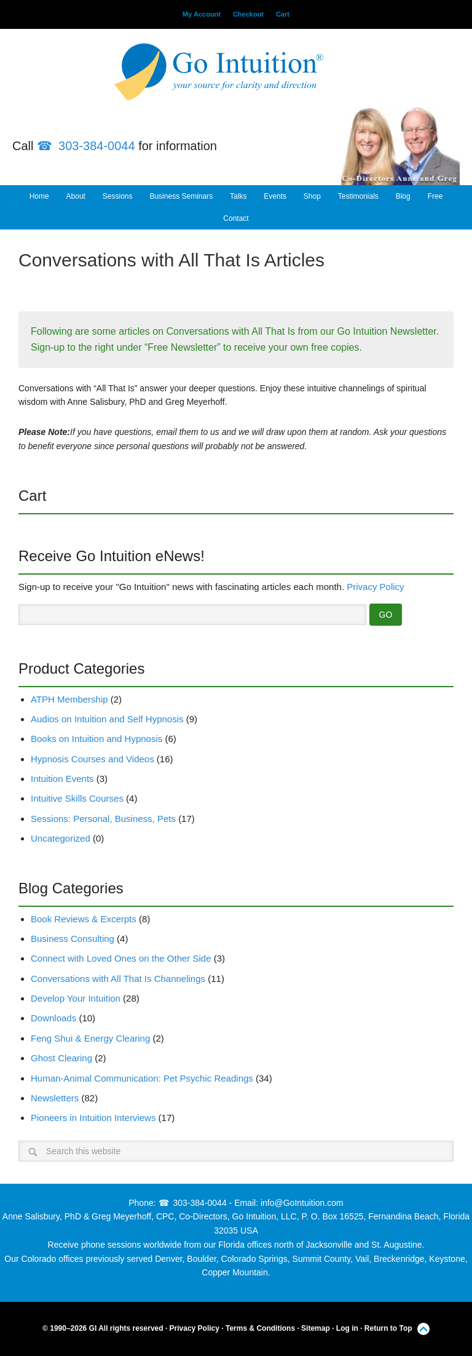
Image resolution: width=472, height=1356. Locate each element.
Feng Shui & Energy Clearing (90, 1038)
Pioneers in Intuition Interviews (93, 1117)
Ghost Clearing (61, 1058)
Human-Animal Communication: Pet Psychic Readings (142, 1078)
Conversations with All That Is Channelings (118, 978)
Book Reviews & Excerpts (83, 919)
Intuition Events (62, 778)
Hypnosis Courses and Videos (92, 759)
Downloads (53, 1018)
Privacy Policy (375, 586)
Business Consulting (72, 938)
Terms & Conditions (260, 1328)
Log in (347, 1328)
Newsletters (55, 1098)
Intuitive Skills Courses (77, 798)
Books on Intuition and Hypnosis (96, 738)
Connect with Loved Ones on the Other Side (121, 958)
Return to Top (388, 1328)
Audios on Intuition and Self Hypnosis (107, 719)
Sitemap (315, 1328)
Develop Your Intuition (75, 998)
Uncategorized (60, 838)
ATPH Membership (69, 699)
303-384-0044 (96, 146)
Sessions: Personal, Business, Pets (103, 818)
